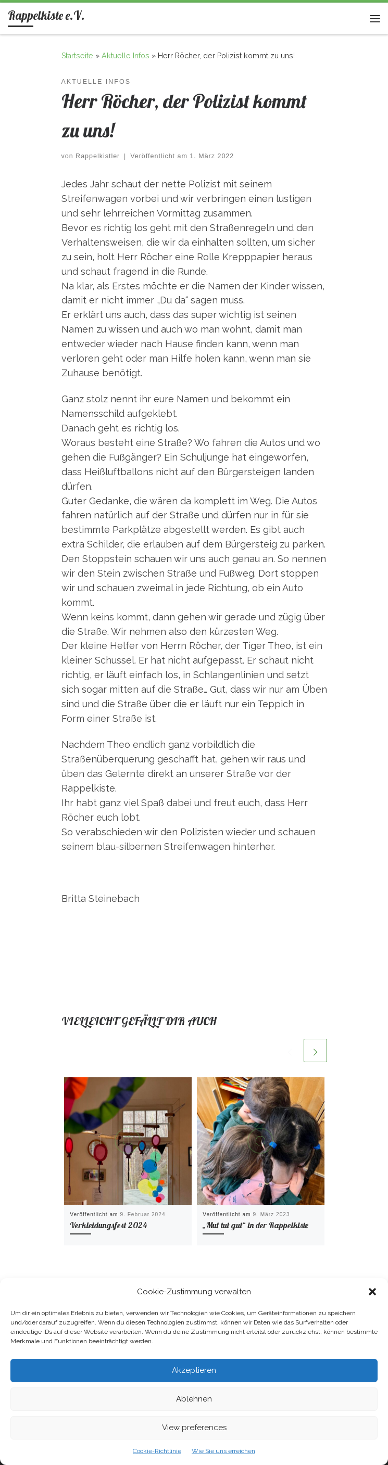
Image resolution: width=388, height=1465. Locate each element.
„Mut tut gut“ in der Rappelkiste (255, 1225)
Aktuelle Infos (125, 56)
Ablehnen (194, 1399)
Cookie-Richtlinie (157, 1451)
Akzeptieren (194, 1370)
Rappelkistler (98, 156)
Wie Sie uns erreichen (223, 1451)
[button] (372, 1291)
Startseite (77, 56)
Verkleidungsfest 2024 (108, 1225)
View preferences (194, 1427)
